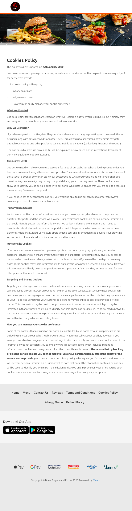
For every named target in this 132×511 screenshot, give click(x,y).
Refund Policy (75, 402)
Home (15, 392)
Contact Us (41, 392)
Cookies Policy (108, 392)
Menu (26, 392)
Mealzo (97, 480)
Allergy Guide (54, 402)
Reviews (57, 392)
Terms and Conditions (80, 392)
